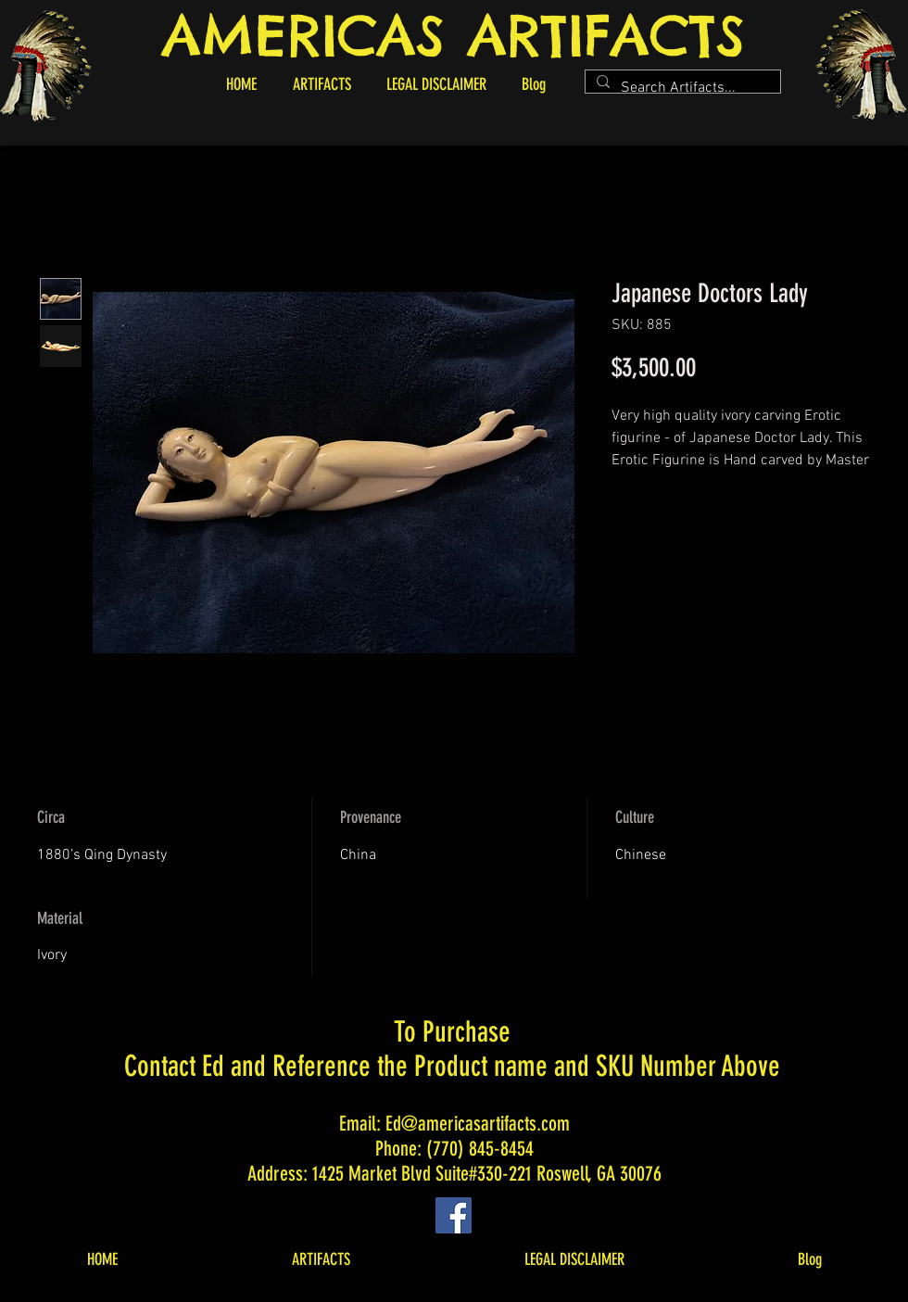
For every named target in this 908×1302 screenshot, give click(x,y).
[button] (321, 84)
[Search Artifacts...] (681, 88)
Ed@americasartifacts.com (477, 1123)
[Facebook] (453, 1215)
